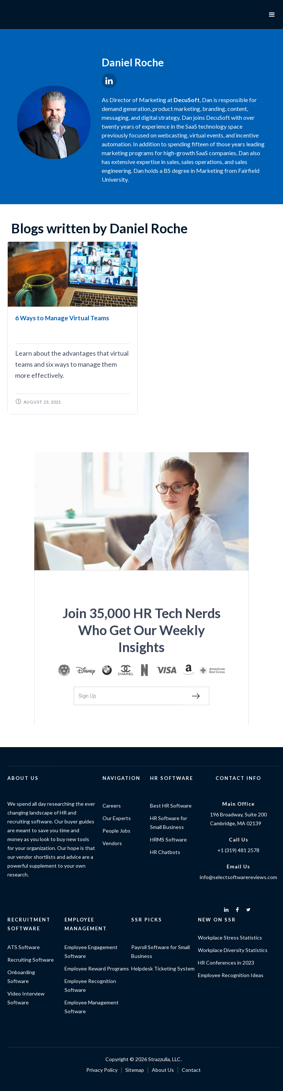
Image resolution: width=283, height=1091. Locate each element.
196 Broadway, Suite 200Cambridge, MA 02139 (238, 818)
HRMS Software (168, 839)
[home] (33, 14)
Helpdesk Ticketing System (163, 968)
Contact (191, 1070)
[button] (272, 15)
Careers (111, 805)
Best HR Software (171, 805)
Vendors (112, 843)
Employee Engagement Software (91, 951)
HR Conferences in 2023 (226, 962)
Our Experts (116, 818)
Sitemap (134, 1070)
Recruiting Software (30, 959)
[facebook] (237, 909)
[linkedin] (226, 909)
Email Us (238, 866)
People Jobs (116, 830)
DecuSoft (187, 99)
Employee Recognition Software (90, 985)
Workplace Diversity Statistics (233, 950)
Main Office (238, 804)
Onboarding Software (21, 976)
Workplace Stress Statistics (230, 937)
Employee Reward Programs (96, 968)
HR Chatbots (165, 852)
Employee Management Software (91, 1006)
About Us (163, 1070)
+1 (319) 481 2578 (238, 850)
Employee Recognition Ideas (230, 975)
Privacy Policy (102, 1070)
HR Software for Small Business (168, 822)
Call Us (238, 839)
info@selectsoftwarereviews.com (238, 877)
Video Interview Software (26, 997)
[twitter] (248, 909)
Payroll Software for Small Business (160, 951)
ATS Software (23, 947)
